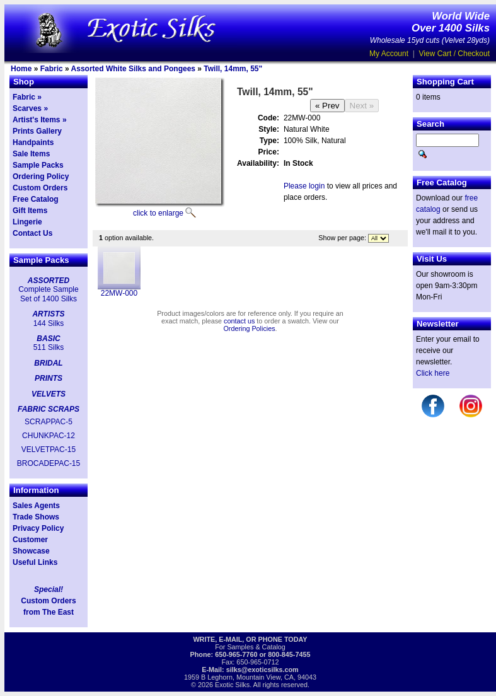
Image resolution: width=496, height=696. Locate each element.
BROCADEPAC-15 (48, 463)
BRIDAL (48, 363)
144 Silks (48, 323)
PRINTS (48, 378)
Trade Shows (36, 517)
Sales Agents (36, 505)
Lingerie (27, 222)
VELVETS (49, 394)
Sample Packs (38, 165)
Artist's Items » (40, 119)
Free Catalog (36, 199)
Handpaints (33, 142)
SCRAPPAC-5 (48, 421)
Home (21, 68)
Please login (304, 186)
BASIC (48, 338)
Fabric (51, 68)
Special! (48, 589)
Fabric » (27, 97)
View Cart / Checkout (454, 53)
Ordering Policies (249, 328)
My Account (388, 53)
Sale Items (31, 153)
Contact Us (32, 233)
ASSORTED (48, 280)
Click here (432, 373)
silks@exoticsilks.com (262, 669)
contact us (239, 321)
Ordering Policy (41, 176)
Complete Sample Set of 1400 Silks (48, 294)
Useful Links (35, 562)
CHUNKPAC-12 (48, 435)
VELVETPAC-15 (48, 449)
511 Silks (48, 347)
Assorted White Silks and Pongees (133, 68)
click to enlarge (158, 213)
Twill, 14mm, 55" (233, 68)
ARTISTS (48, 314)
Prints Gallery (37, 131)
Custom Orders (40, 187)
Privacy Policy (38, 528)
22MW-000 (119, 293)
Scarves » (30, 108)
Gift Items (30, 210)
